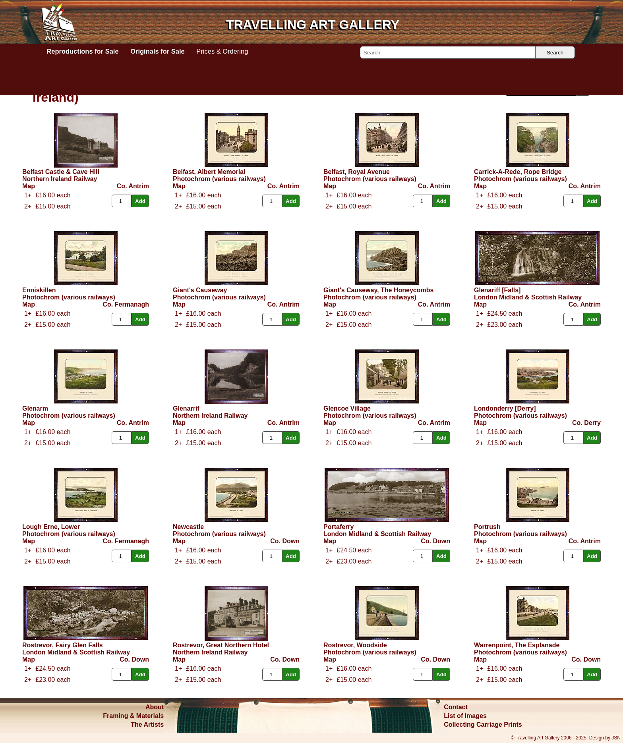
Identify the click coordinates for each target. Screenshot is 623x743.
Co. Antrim (133, 186)
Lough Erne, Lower (51, 526)
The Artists (147, 724)
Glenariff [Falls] (497, 290)
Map (28, 186)
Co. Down (285, 541)
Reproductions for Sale (82, 51)
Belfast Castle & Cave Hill (60, 171)
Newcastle (188, 526)
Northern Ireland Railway (59, 179)
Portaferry (338, 526)
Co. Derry (586, 422)
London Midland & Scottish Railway (528, 297)
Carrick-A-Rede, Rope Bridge (518, 171)
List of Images (465, 715)
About (154, 707)
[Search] (447, 52)
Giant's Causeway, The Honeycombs (378, 290)
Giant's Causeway (200, 290)
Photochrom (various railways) (219, 179)
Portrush (487, 526)
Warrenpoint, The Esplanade (516, 645)
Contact (456, 707)
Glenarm (35, 408)
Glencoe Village (347, 408)
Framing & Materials (133, 715)
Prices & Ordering (222, 51)
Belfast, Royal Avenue (356, 171)
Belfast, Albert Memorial (209, 171)
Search (555, 53)
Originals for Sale (157, 51)
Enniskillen (39, 290)
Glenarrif (186, 408)
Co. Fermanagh (126, 304)
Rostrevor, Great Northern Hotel (221, 645)
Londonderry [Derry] (505, 408)
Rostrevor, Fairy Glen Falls (62, 645)
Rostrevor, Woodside (355, 645)
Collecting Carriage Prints (483, 724)
